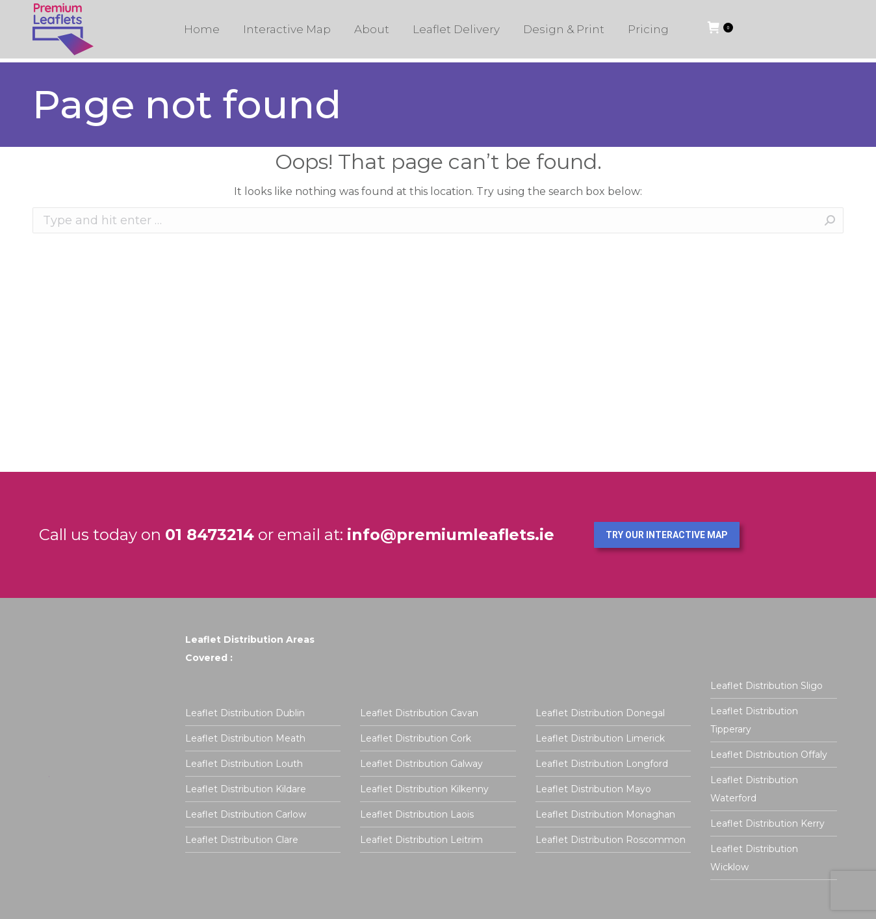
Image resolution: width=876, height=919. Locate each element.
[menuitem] (201, 33)
